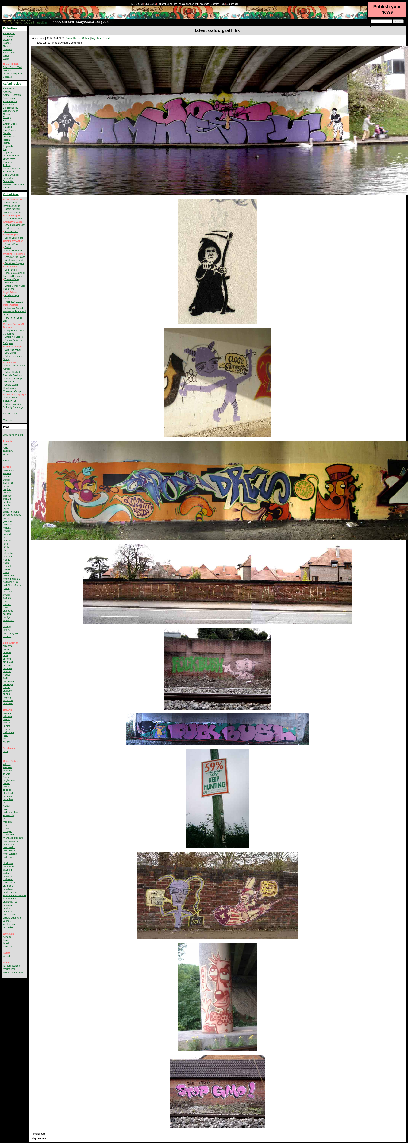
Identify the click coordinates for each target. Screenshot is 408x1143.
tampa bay (8, 911)
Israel (6, 943)
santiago (7, 690)
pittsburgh (8, 870)
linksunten (8, 553)
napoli (6, 572)
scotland (7, 614)
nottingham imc (10, 582)
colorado (7, 796)
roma (5, 601)
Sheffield (7, 49)
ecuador (7, 671)
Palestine (7, 162)
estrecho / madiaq (12, 515)
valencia (7, 636)
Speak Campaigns (13, 238)
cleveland (8, 793)
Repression (9, 171)
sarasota (7, 905)
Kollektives (10, 28)
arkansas (7, 767)
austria (6, 480)
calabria (7, 502)
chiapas (7, 652)
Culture (86, 38)
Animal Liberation (12, 95)
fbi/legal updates (11, 965)
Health (6, 140)
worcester (8, 927)
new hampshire (10, 841)
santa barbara (10, 898)
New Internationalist (14, 225)
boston (6, 783)
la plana (7, 540)
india (5, 751)
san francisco (10, 892)
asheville (7, 770)
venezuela (8, 703)
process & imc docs (13, 972)
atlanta (6, 774)
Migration (96, 38)
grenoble (7, 524)
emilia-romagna (11, 511)
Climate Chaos (10, 111)
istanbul (7, 534)
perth (5, 735)
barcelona (8, 483)
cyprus (6, 508)
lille (4, 550)
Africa (6, 460)
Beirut (6, 940)
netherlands (9, 575)
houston (7, 809)
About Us (204, 4)
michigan (7, 831)
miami (6, 828)
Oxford (106, 38)
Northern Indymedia (13, 73)
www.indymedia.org (13, 435)
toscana (7, 626)
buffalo (6, 786)
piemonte (7, 591)
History (6, 143)
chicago (7, 790)
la (4, 818)
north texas (8, 857)
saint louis (8, 886)
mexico (6, 674)
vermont (7, 921)
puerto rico (8, 681)
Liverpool (7, 39)
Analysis (7, 92)
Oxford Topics (12, 83)
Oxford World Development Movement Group (12, 388)
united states (9, 914)
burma (6, 719)
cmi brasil (8, 662)
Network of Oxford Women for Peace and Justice (14, 311)
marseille (7, 566)
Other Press (9, 159)
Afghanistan (9, 88)
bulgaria (7, 499)
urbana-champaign (12, 917)
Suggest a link (10, 413)
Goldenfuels (10, 270)
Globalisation (9, 136)
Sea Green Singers (14, 263)
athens (6, 476)
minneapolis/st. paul (13, 838)
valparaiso (8, 700)
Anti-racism (8, 104)
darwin (6, 722)
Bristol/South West (12, 67)
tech (5, 975)
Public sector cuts (12, 168)
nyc (5, 860)
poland (6, 594)
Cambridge (8, 36)
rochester (8, 879)
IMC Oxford (137, 4)
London (7, 43)
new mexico (9, 847)
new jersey (8, 844)
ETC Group (10, 353)
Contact (215, 4)
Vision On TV (11, 231)
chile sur (7, 658)
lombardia (8, 556)
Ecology (7, 117)
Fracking (7, 127)
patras (6, 588)
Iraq (5, 149)
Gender (7, 133)
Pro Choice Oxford (13, 218)
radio (5, 448)
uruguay (7, 697)
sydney (6, 742)
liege (5, 543)
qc (4, 738)
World (6, 59)
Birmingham (9, 33)
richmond (7, 876)
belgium (7, 489)
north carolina (10, 854)
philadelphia (9, 866)
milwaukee (8, 834)
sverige (6, 617)
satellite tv (8, 451)
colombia (7, 668)
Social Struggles (11, 175)
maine (6, 825)
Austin (6, 777)
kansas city (8, 815)
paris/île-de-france (12, 585)
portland (7, 873)
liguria (6, 547)
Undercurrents (11, 228)
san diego (8, 889)
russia (6, 607)
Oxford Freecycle (13, 250)
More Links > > (10, 420)
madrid (6, 559)
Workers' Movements (13, 184)
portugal (7, 598)
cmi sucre (8, 665)
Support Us (232, 4)
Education (8, 120)
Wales (6, 55)
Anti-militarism (73, 38)
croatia (6, 505)
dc (4, 802)
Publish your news (387, 9)
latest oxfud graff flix (217, 30)
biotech (6, 956)
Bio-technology (10, 108)
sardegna (8, 610)
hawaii (6, 806)
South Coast (9, 52)
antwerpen (8, 470)
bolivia (6, 649)
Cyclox (7, 247)
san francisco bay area (14, 895)
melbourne (8, 732)
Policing (7, 165)
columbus (8, 799)
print (5, 444)
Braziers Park (11, 244)
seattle (6, 908)
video (6, 454)
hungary (7, 527)
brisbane (7, 716)
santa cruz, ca (10, 902)
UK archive (150, 4)
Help (222, 4)
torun (5, 623)
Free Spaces (9, 130)
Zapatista (7, 187)
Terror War (8, 181)
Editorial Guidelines (167, 4)
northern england (11, 578)
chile (5, 655)
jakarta (6, 726)
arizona (6, 764)
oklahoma (8, 863)
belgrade (7, 492)
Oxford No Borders (13, 337)
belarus (6, 486)
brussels (7, 496)
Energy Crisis (10, 124)
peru (5, 678)
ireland (6, 531)
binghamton (9, 780)
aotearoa (7, 713)
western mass (10, 924)
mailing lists (9, 969)
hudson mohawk (11, 812)
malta (6, 563)
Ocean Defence (11, 155)
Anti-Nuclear (9, 98)
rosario (6, 687)
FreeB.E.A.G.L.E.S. (14, 302)
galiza (6, 518)
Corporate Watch (12, 350)
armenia (7, 473)
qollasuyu (8, 684)
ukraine (6, 630)
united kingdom (10, 633)
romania (7, 604)
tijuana (6, 694)
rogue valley (9, 882)
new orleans (9, 850)
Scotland (7, 77)
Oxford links (11, 194)
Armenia (7, 937)
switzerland (8, 620)
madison (7, 822)
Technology (9, 178)
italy (5, 537)
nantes (6, 569)
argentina (8, 646)
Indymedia (8, 146)
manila (6, 729)
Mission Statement (188, 4)
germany (7, 521)
